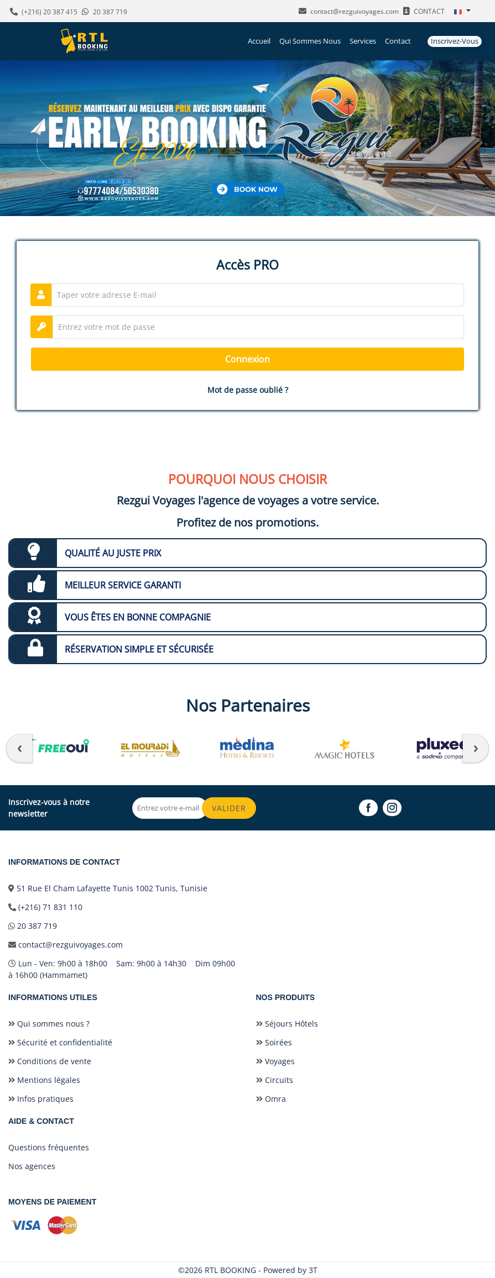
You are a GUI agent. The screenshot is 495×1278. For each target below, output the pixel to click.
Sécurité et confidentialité (60, 1042)
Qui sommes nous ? (49, 1023)
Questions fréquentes (48, 1147)
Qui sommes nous (310, 41)
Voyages (275, 1061)
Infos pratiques (41, 1098)
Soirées (274, 1042)
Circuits (274, 1080)
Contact (398, 41)
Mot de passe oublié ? (247, 390)
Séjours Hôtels (287, 1023)
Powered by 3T (290, 1270)
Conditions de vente (49, 1061)
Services (363, 41)
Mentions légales (44, 1080)
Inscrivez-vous (454, 41)
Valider (229, 808)
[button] (462, 11)
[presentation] (19, 748)
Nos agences (31, 1166)
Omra (271, 1098)
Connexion (247, 359)
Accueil (259, 41)
